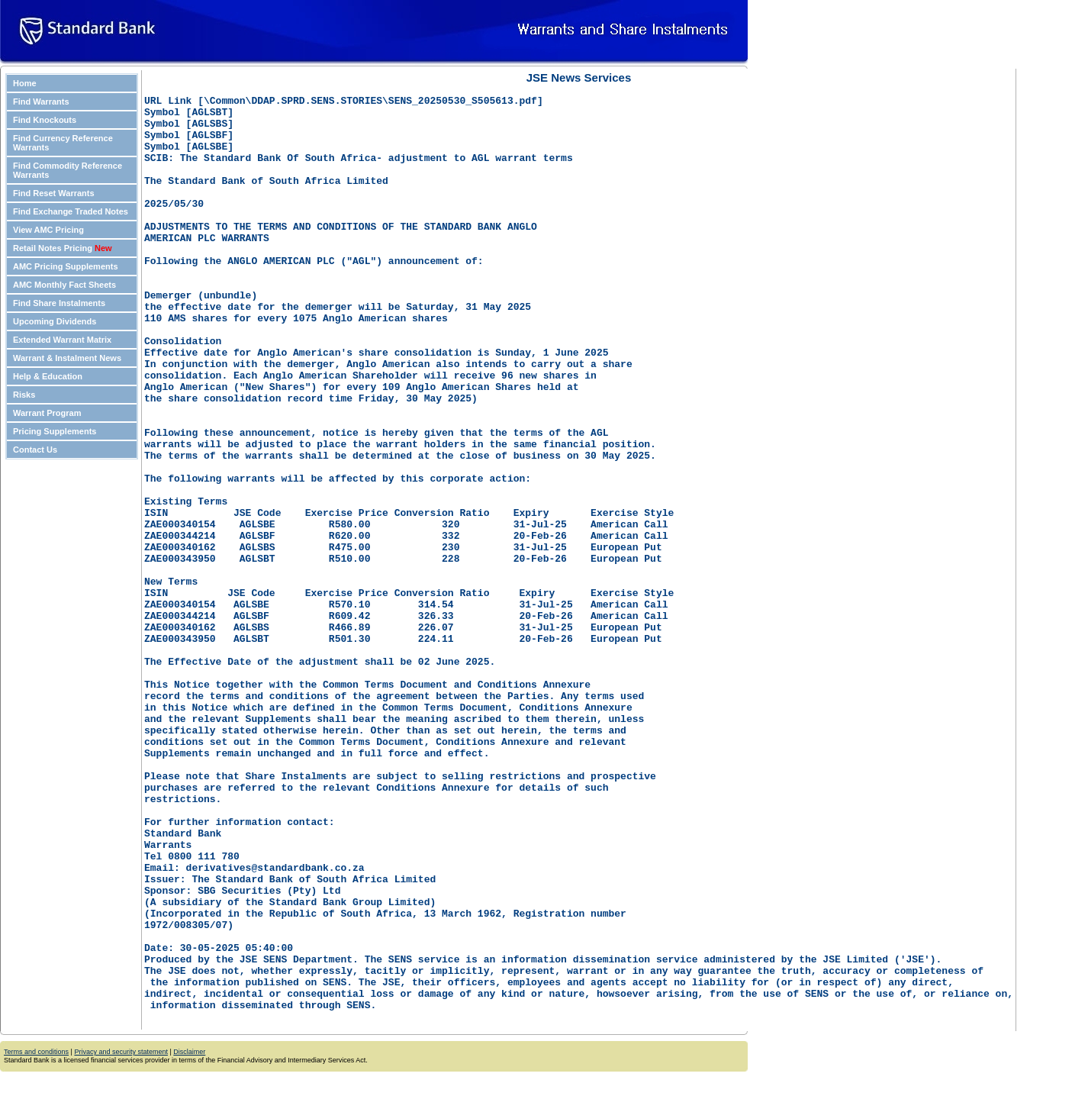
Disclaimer (189, 1054)
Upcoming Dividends (54, 321)
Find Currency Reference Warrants (63, 143)
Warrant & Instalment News (67, 358)
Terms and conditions (36, 1054)
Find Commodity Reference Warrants (67, 170)
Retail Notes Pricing (62, 248)
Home (25, 83)
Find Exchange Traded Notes (70, 211)
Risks (24, 394)
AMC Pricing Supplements (65, 266)
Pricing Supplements (54, 431)
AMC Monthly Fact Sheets (64, 284)
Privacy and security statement (121, 1054)
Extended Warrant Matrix (62, 339)
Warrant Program (47, 412)
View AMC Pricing (48, 229)
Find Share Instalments (59, 303)
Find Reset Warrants (54, 193)
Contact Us (35, 449)
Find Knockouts (44, 119)
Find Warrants (41, 101)
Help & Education (47, 376)
